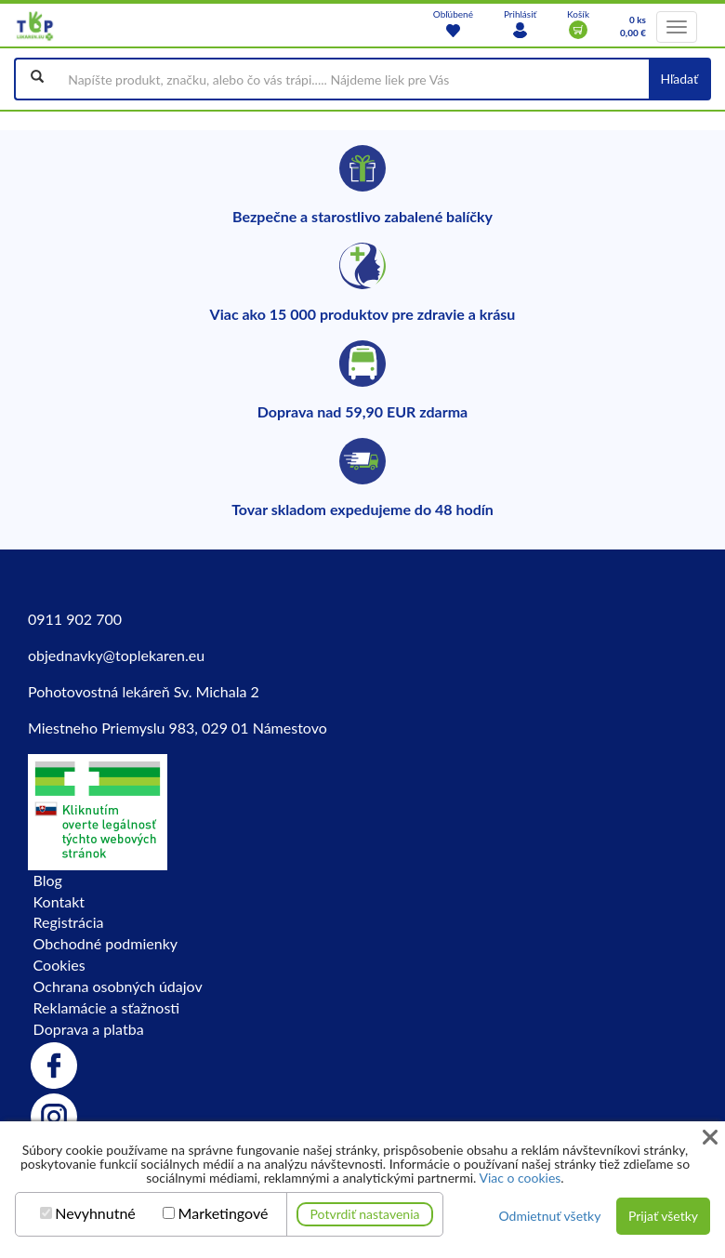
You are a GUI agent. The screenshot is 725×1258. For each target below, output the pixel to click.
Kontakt (59, 901)
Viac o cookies (519, 1177)
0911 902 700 (75, 619)
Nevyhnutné (95, 1213)
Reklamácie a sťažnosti (106, 1007)
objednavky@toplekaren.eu (116, 655)
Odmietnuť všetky (549, 1216)
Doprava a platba (88, 1029)
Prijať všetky (663, 1216)
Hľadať (679, 78)
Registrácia (68, 922)
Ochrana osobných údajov (118, 986)
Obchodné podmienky (105, 943)
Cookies (59, 964)
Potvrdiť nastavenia (365, 1214)
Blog (47, 880)
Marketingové (223, 1213)
